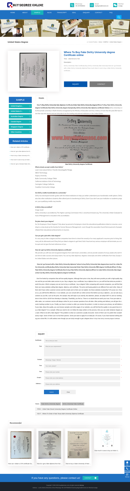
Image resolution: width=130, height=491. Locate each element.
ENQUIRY (86, 12)
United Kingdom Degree (17, 106)
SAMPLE (37, 12)
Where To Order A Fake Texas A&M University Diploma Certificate (63, 413)
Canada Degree (16, 121)
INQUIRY (75, 84)
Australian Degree (17, 116)
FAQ (110, 12)
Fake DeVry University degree (50, 404)
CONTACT (98, 12)
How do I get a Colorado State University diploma (21, 164)
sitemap (82, 485)
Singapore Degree (17, 127)
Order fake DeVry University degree (85, 105)
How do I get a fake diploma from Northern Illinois (21, 151)
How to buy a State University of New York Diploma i (21, 155)
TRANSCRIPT (62, 12)
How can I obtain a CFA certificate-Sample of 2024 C (21, 147)
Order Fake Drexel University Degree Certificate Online (60, 409)
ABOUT (25, 12)
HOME (12, 12)
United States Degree (115, 42)
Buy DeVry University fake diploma (53, 105)
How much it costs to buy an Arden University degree (21, 159)
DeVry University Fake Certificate (73, 404)
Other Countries (16, 132)
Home (100, 42)
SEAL (74, 12)
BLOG (49, 12)
